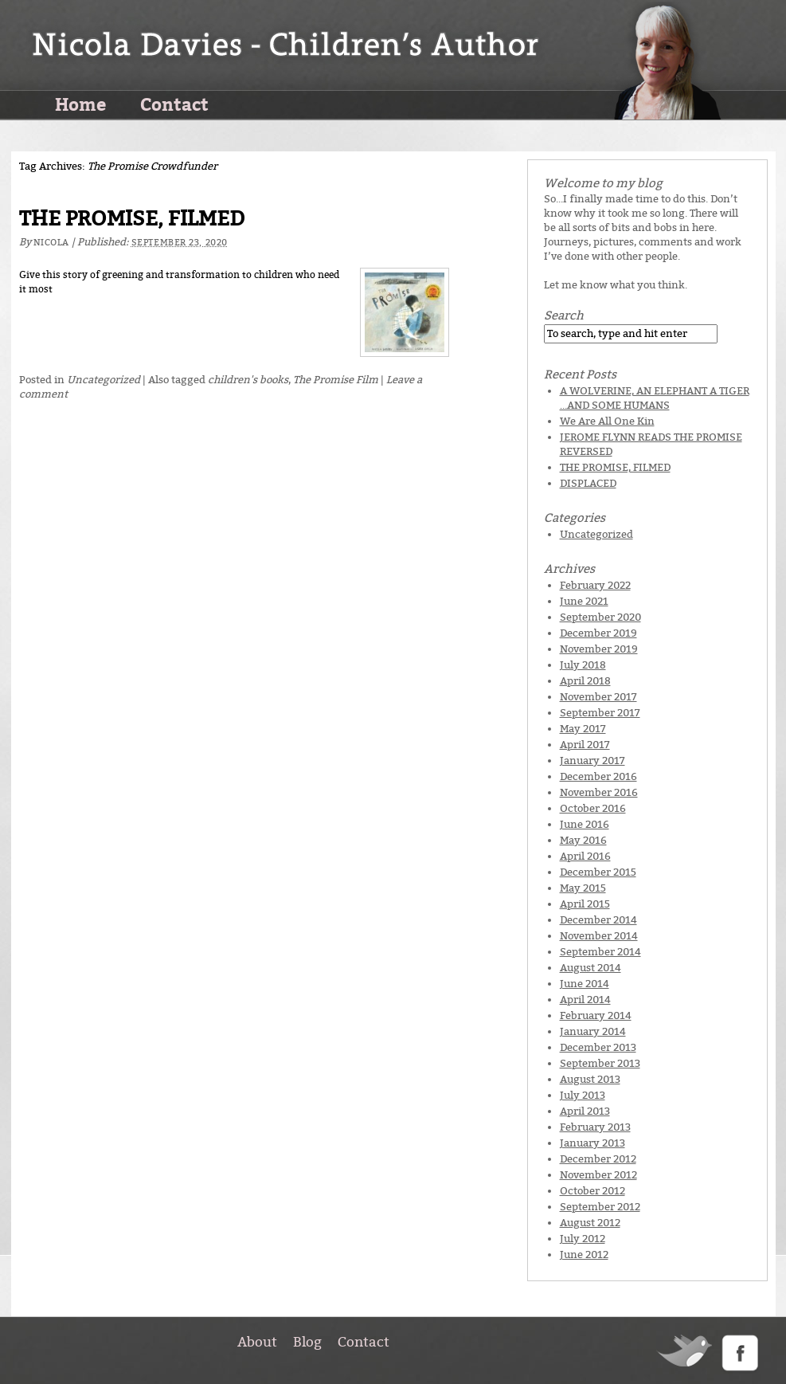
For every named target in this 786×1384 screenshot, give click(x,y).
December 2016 (598, 776)
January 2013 (592, 1143)
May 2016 (583, 840)
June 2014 (584, 984)
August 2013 (590, 1079)
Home (80, 104)
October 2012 (592, 1191)
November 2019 (599, 649)
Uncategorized (103, 380)
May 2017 (583, 729)
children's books (248, 380)
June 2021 (584, 601)
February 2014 (596, 1015)
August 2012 (590, 1223)
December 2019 (598, 633)
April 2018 (585, 681)
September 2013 (600, 1063)
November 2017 (598, 697)
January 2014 (593, 1031)
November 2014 (599, 936)
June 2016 (584, 824)
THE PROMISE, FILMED (131, 218)
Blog (307, 1342)
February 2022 (595, 585)
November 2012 (598, 1175)
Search (564, 315)
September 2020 (600, 617)
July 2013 (582, 1095)
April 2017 (585, 745)
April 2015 (585, 904)
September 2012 (600, 1207)
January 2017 (592, 760)
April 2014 (585, 1000)
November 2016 (599, 792)
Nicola (51, 242)
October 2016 (593, 808)
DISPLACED (588, 483)
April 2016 (585, 856)
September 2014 (600, 952)
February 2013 (595, 1127)
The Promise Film (335, 380)
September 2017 (600, 713)
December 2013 (598, 1047)
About (257, 1342)
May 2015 (583, 888)
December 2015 (598, 872)
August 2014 (590, 968)
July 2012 (582, 1239)
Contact (174, 104)
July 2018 (583, 665)
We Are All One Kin (607, 421)
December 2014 (598, 920)
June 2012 (584, 1254)
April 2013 (585, 1111)
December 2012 (598, 1159)
